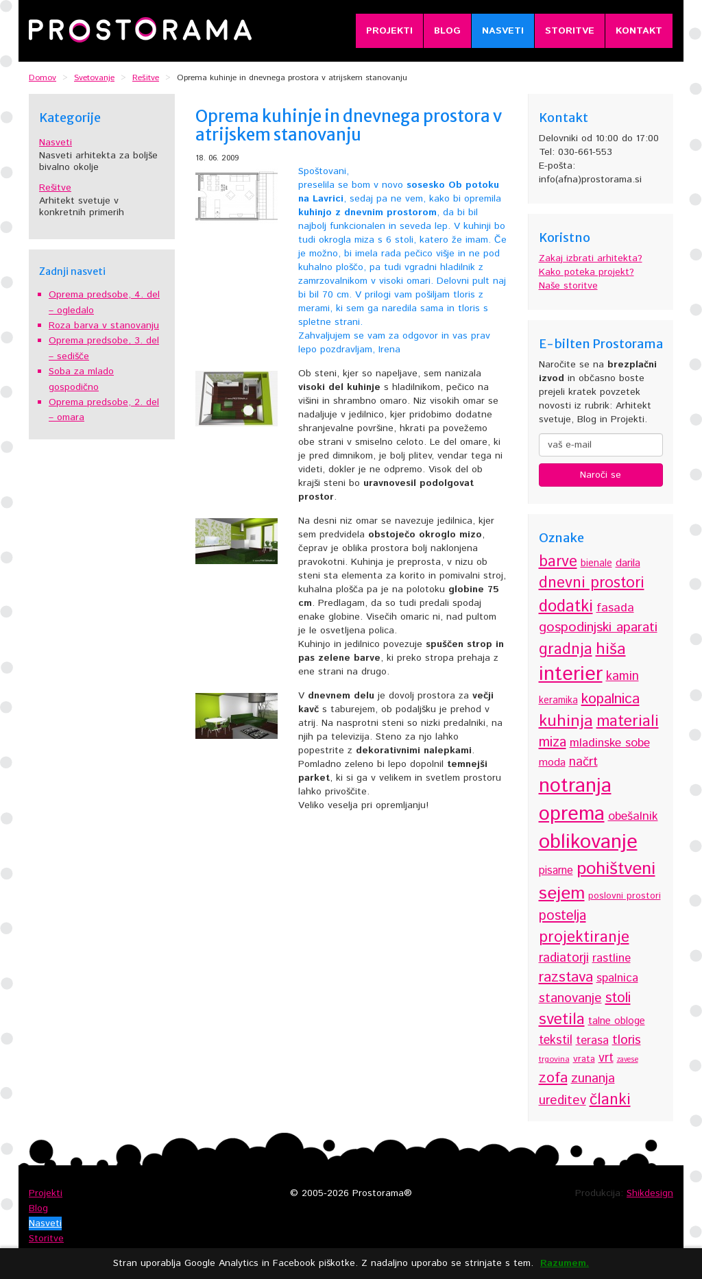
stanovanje (570, 998)
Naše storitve (568, 286)
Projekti (389, 31)
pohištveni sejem (597, 881)
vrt (606, 1058)
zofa (553, 1077)
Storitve (569, 31)
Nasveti (503, 31)
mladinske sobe (610, 743)
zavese (627, 1059)
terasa (592, 1040)
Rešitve (55, 188)
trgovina (554, 1059)
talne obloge (616, 1021)
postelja (562, 916)
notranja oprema (575, 800)
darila (628, 563)
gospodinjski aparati (598, 627)
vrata (584, 1059)
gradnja (565, 649)
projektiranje (584, 937)
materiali (627, 721)
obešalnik (633, 816)
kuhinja (566, 721)
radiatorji (564, 958)
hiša (611, 649)
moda (552, 762)
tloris (626, 1040)
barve (558, 561)
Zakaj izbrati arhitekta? (590, 258)
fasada (615, 608)
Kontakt (639, 31)
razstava (566, 977)
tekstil (555, 1040)
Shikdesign (650, 1193)
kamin (622, 676)
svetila (562, 1019)
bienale (596, 563)
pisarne (556, 871)
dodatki (566, 606)
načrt (583, 762)
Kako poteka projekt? (586, 272)
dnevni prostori (591, 583)
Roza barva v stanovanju (104, 325)
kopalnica (610, 698)
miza (552, 743)
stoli (618, 998)
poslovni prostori (624, 896)
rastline (611, 958)
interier (571, 674)
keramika (558, 700)
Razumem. (564, 1263)
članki (610, 1099)
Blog (447, 31)
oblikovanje (588, 842)
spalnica (617, 978)
